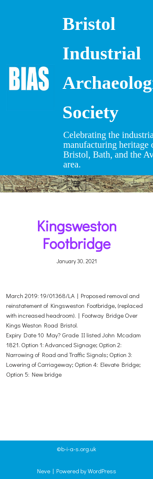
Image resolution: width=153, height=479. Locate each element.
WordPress (102, 471)
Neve (43, 471)
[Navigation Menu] (76, 184)
